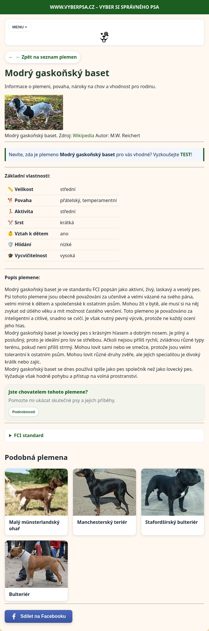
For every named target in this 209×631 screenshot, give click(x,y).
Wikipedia (84, 135)
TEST (185, 154)
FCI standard (28, 435)
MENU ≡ (19, 27)
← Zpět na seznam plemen (46, 57)
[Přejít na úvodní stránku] (104, 37)
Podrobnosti (23, 412)
